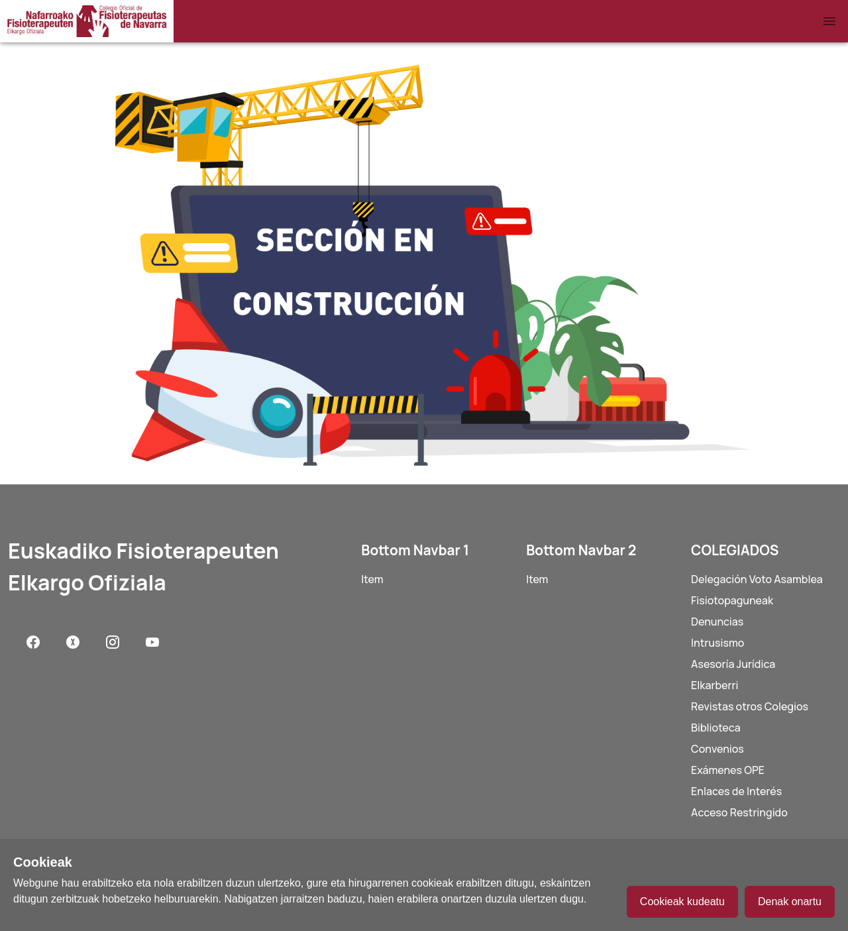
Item (372, 579)
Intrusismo (717, 642)
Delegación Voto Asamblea (757, 579)
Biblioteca (716, 727)
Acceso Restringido (739, 812)
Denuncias (717, 621)
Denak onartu (790, 901)
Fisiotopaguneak (732, 600)
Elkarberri (714, 685)
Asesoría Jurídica (733, 664)
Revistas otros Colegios (749, 706)
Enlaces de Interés (736, 791)
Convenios (717, 748)
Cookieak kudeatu (682, 901)
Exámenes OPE (728, 770)
